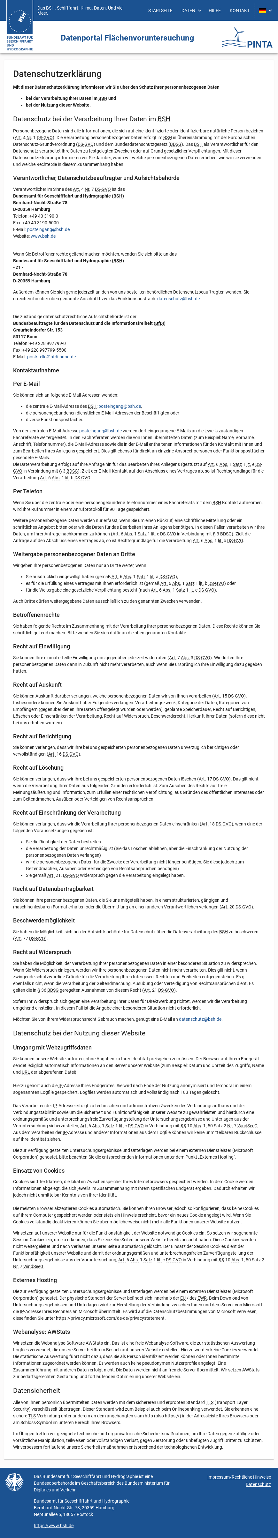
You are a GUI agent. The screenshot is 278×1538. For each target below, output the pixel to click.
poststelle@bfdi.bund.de (51, 356)
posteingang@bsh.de (48, 229)
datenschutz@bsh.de (178, 298)
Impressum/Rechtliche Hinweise (239, 1477)
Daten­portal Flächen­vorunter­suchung (127, 37)
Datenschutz (258, 1484)
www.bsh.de (43, 236)
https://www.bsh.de (53, 1525)
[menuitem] (160, 10)
